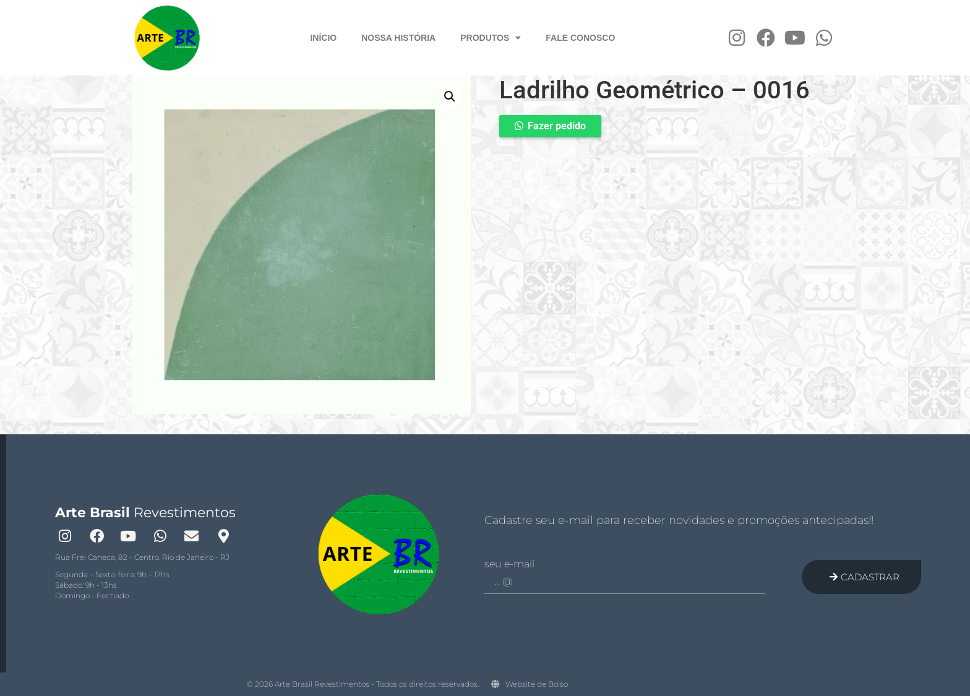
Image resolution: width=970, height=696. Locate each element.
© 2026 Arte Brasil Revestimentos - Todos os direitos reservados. (363, 684)
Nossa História (398, 38)
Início (323, 38)
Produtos (490, 37)
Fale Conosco (580, 38)
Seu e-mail (509, 564)
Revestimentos (145, 512)
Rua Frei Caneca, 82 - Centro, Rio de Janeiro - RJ (142, 557)
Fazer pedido (557, 126)
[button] (450, 96)
